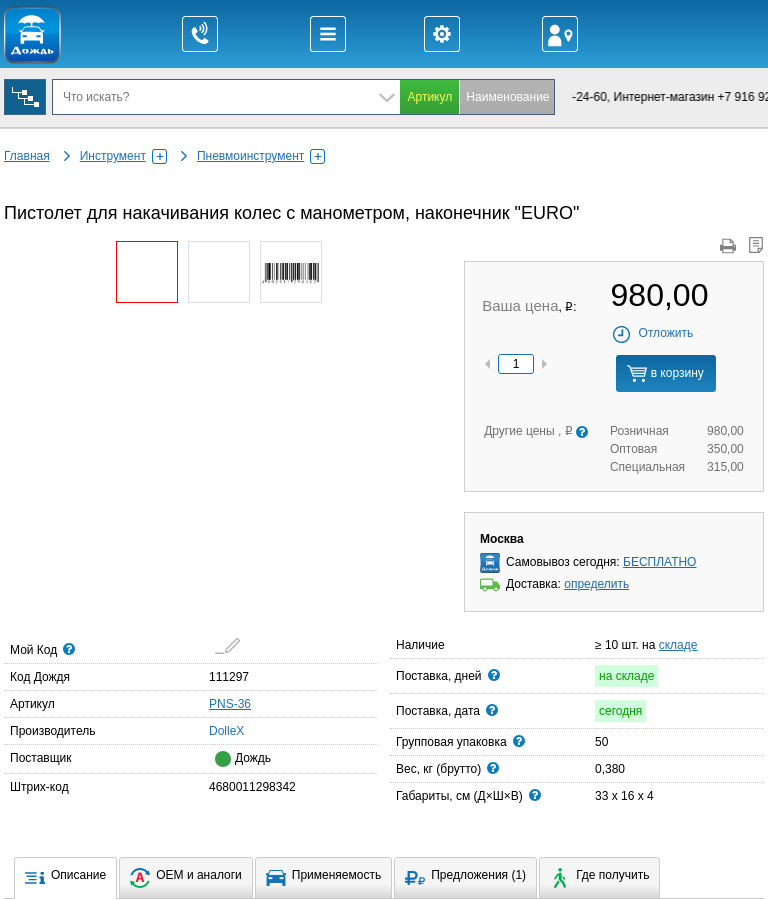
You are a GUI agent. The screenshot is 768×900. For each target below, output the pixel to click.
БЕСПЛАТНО (659, 562)
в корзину (665, 373)
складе (678, 645)
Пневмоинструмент (261, 156)
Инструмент (123, 156)
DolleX (215, 730)
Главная (27, 156)
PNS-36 (230, 704)
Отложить (652, 333)
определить (596, 584)
